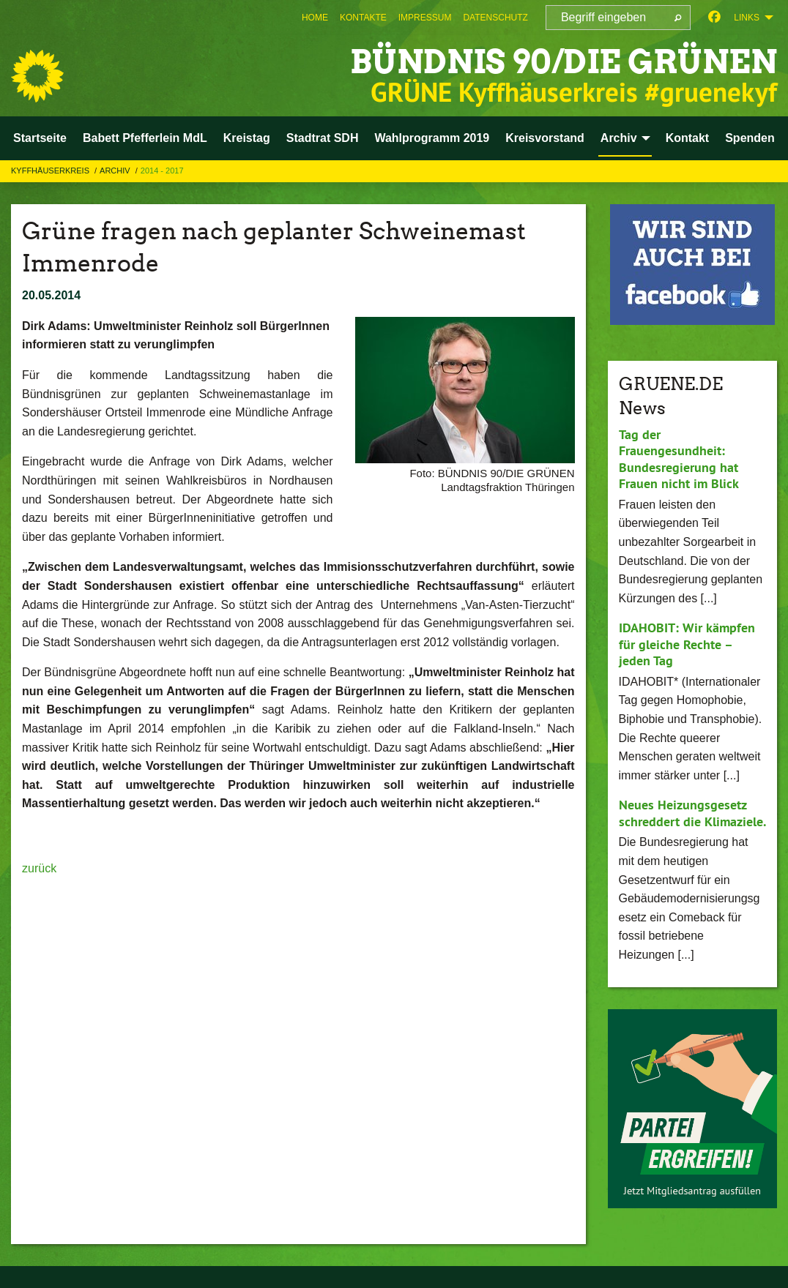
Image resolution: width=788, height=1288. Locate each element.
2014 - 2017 (162, 170)
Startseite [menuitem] (40, 138)
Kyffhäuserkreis (51, 170)
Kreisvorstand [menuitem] (544, 138)
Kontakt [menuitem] (688, 138)
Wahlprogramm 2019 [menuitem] (431, 138)
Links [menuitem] (746, 17)
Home (315, 17)
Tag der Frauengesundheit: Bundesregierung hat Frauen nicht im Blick (679, 459)
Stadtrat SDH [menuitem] (322, 138)
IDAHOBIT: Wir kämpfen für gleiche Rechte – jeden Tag (687, 644)
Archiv (116, 170)
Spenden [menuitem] (750, 138)
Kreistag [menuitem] (246, 138)
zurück (39, 868)
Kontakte (363, 17)
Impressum (425, 17)
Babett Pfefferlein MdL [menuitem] (145, 138)
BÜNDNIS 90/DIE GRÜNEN (563, 61)
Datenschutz (495, 17)
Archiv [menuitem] (619, 138)
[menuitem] (315, 17)
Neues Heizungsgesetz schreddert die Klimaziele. (692, 813)
